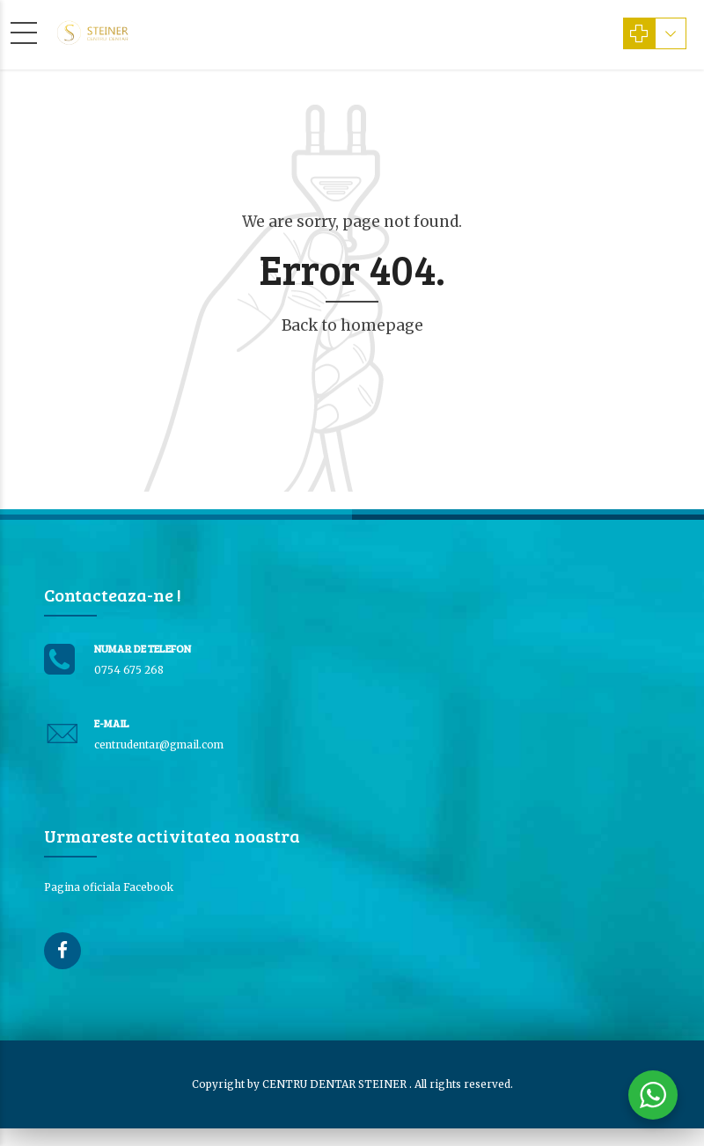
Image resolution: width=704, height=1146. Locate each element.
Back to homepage (352, 325)
